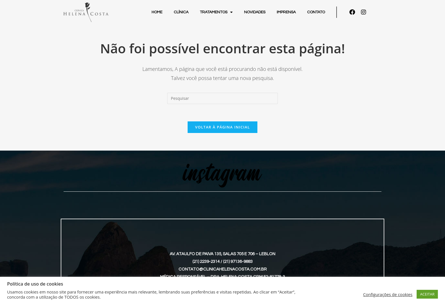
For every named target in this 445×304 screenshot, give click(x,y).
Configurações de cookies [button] (387, 294)
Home (157, 12)
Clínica (181, 12)
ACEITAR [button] (427, 294)
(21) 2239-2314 (206, 261)
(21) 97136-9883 (238, 261)
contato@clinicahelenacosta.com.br (223, 269)
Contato (316, 12)
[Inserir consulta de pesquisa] (222, 98)
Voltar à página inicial (222, 127)
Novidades (254, 12)
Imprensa (286, 12)
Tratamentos (216, 12)
